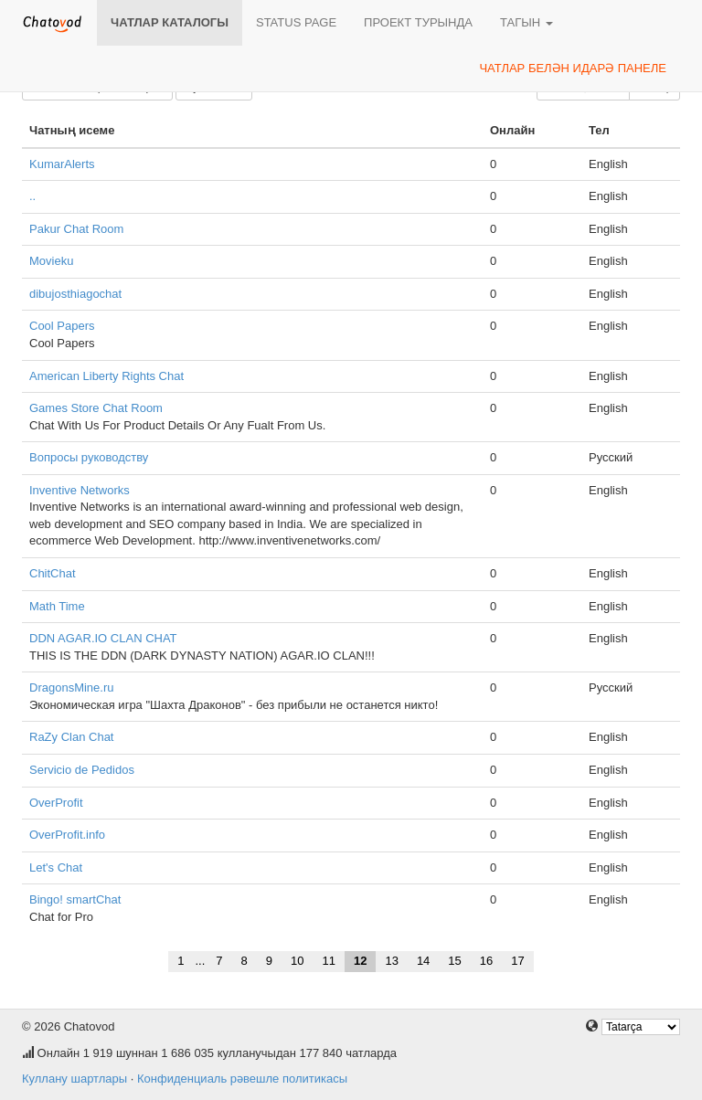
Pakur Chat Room (76, 229)
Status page (296, 22)
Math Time (57, 606)
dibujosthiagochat (75, 294)
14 (423, 961)
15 (454, 961)
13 (391, 961)
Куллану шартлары (74, 1078)
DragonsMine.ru (71, 687)
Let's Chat (55, 867)
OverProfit (56, 802)
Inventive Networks (79, 490)
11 (328, 961)
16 (486, 961)
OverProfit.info (67, 834)
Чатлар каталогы (170, 22)
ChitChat (52, 573)
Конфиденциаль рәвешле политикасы (242, 1078)
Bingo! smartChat (75, 899)
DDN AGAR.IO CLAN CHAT (103, 638)
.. (32, 196)
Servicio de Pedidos (81, 770)
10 (297, 961)
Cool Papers (62, 326)
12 (360, 961)
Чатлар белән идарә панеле (572, 68)
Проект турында (418, 22)
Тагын (526, 22)
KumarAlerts (62, 164)
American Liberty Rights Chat (106, 376)
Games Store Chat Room (96, 408)
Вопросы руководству (88, 457)
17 (517, 961)
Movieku (51, 261)
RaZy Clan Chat (71, 737)
